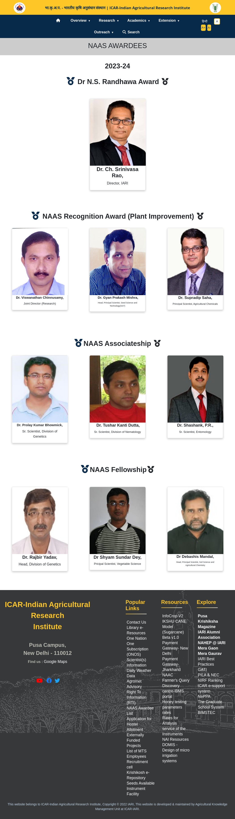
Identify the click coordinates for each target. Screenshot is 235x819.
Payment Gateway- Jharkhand (171, 664)
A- (209, 27)
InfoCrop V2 (172, 616)
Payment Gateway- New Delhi (175, 648)
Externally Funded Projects (135, 740)
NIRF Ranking (210, 680)
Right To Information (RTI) (136, 697)
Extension (167, 20)
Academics (136, 20)
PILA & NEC (208, 675)
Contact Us (136, 622)
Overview (79, 20)
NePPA (204, 696)
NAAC (167, 675)
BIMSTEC (206, 712)
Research (107, 20)
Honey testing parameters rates (174, 707)
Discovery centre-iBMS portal (173, 691)
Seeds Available (141, 783)
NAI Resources (175, 739)
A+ (203, 27)
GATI (202, 669)
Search (131, 32)
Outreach (102, 32)
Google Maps (55, 661)
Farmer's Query (176, 680)
